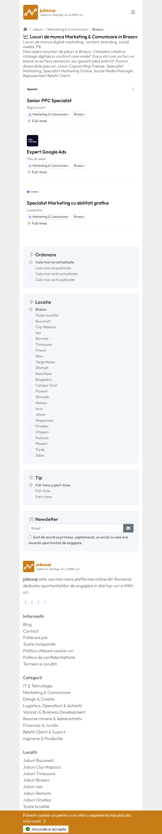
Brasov (79, 114)
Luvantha (34, 210)
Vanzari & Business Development (54, 712)
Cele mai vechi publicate (55, 279)
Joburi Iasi (33, 786)
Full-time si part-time (52, 485)
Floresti (41, 391)
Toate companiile (39, 644)
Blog (27, 624)
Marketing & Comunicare (48, 114)
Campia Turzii (46, 385)
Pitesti (40, 350)
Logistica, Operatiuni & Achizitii (52, 705)
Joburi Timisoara (39, 773)
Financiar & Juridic (40, 725)
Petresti (41, 438)
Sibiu (39, 356)
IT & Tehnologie (37, 686)
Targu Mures (45, 362)
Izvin (39, 408)
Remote (41, 338)
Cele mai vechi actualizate (56, 273)
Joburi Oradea (37, 800)
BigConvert (36, 107)
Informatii (35, 821)
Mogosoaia (44, 420)
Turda (40, 449)
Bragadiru (43, 379)
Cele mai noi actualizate (54, 262)
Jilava (40, 414)
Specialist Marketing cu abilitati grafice (68, 203)
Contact (31, 631)
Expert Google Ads (46, 152)
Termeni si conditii (40, 664)
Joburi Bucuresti (38, 760)
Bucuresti (43, 321)
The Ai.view (36, 158)
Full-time (42, 490)
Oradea (41, 426)
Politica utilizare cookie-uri (48, 650)
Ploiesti (41, 443)
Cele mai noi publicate (53, 268)
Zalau (39, 455)
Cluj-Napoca (45, 327)
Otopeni (42, 432)
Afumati (41, 367)
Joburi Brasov (36, 780)
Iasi (38, 332)
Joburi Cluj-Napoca (42, 767)
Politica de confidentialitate (49, 657)
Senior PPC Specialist (49, 100)
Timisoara (43, 344)
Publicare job (35, 637)
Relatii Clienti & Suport (44, 732)
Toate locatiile (46, 315)
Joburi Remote (37, 793)
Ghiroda (42, 397)
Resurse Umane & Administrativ (52, 718)
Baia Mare (43, 373)
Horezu (41, 402)
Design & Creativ (39, 699)
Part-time (43, 496)
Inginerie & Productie (43, 738)
